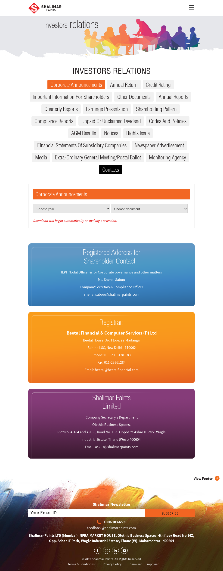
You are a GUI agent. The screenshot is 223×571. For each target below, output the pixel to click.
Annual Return (124, 84)
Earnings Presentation (107, 109)
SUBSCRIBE (169, 513)
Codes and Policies (167, 121)
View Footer (203, 478)
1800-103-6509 (111, 522)
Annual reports (173, 96)
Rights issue (138, 133)
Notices (111, 133)
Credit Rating (158, 84)
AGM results (83, 133)
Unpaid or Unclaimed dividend (111, 121)
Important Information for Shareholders (71, 96)
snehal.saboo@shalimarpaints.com (111, 294)
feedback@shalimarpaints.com (111, 527)
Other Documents (134, 96)
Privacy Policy (112, 564)
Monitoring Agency (167, 157)
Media (41, 157)
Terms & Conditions (81, 564)
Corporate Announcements (76, 84)
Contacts (110, 169)
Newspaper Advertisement (159, 145)
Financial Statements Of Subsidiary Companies (82, 145)
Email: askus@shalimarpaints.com (111, 446)
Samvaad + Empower (144, 564)
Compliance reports (53, 121)
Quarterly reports (61, 109)
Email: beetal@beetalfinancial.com (112, 369)
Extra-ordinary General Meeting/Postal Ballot (98, 157)
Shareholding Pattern (156, 109)
